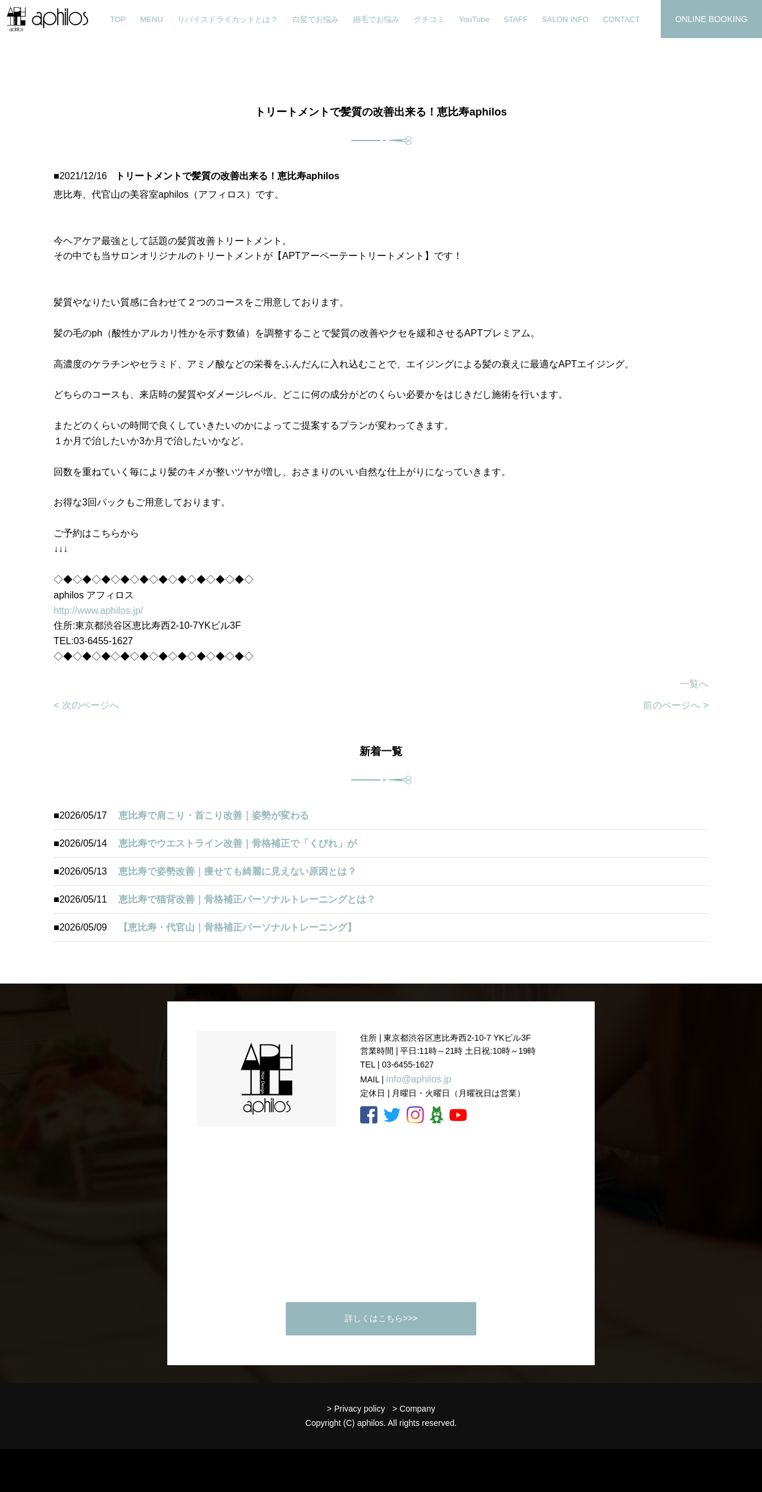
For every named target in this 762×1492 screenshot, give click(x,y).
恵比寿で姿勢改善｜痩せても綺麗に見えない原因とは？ (237, 871)
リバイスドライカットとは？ (227, 19)
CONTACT (621, 19)
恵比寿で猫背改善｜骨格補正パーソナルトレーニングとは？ (247, 899)
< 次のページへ (86, 705)
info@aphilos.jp (419, 1079)
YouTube (474, 19)
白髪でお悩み (315, 19)
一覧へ (694, 684)
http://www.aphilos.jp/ (98, 610)
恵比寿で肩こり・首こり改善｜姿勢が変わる (213, 815)
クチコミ (429, 19)
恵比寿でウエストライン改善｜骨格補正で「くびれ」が (237, 843)
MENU (151, 19)
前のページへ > (675, 705)
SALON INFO (565, 19)
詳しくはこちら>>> (381, 1318)
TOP (118, 19)
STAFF (515, 19)
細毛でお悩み (376, 19)
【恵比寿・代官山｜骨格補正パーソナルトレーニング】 (237, 927)
